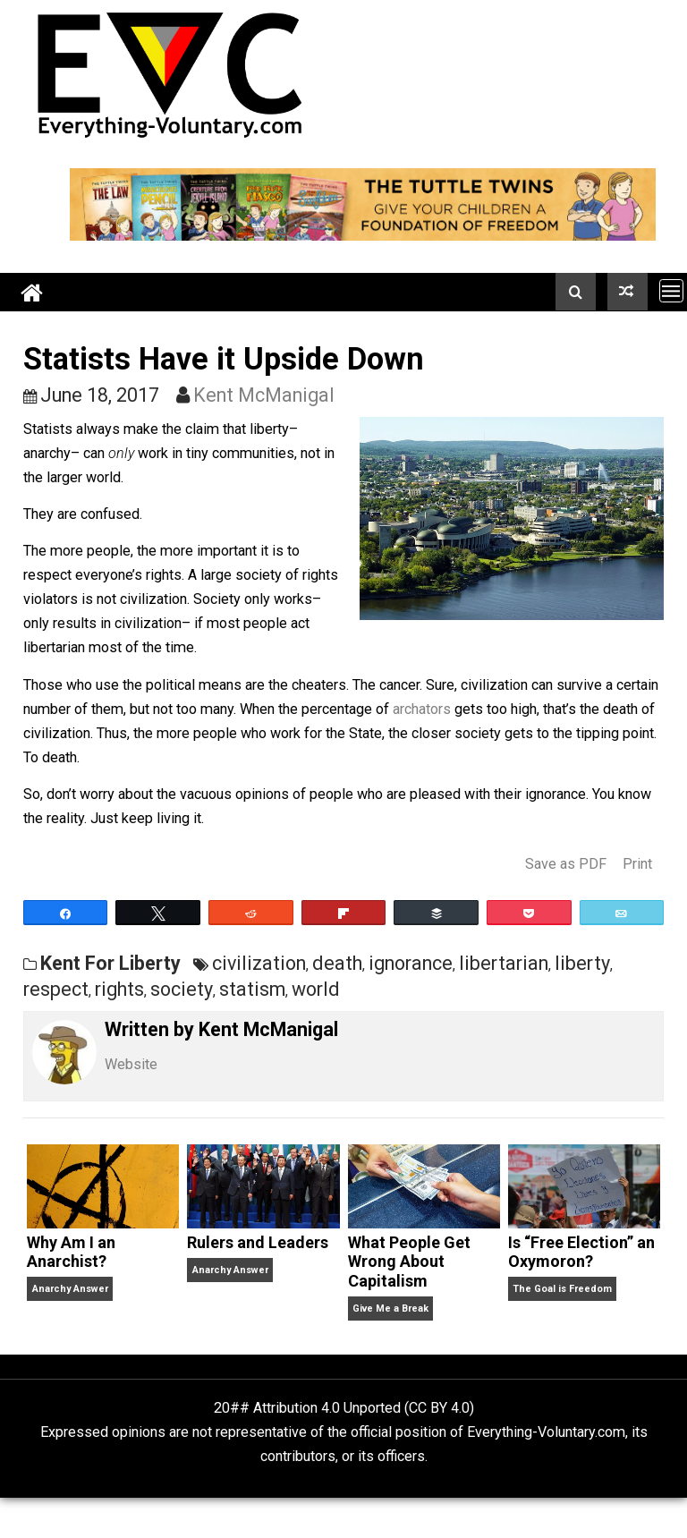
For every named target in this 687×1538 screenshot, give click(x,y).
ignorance (411, 963)
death (337, 963)
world (316, 989)
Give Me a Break (390, 1308)
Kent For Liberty (110, 963)
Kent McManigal (264, 395)
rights (119, 989)
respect (56, 989)
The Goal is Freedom (562, 1289)
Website (131, 1064)
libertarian (503, 963)
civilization (259, 963)
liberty (582, 963)
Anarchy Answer (70, 1289)
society (181, 989)
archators (422, 709)
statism (252, 989)
